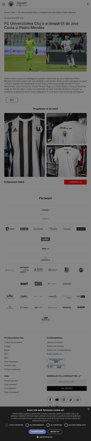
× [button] (88, 409)
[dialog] (45, 424)
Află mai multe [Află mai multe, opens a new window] (54, 421)
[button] (45, 437)
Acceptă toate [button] (37, 432)
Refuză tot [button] (54, 432)
